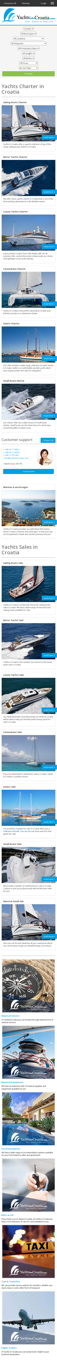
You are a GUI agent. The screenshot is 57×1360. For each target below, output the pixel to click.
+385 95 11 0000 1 (11, 449)
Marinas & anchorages (15, 487)
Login (43, 3)
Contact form (29, 471)
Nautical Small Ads (13, 901)
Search (28, 73)
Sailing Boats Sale (13, 562)
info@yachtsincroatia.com (15, 458)
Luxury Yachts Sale (13, 674)
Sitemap (25, 3)
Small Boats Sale (12, 843)
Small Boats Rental (13, 380)
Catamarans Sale (12, 732)
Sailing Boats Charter (15, 102)
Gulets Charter (11, 323)
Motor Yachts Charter (15, 156)
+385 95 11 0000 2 (11, 452)
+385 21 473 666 (11, 455)
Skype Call (48, 440)
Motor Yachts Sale (13, 620)
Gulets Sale (9, 786)
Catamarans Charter (14, 268)
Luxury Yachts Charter (15, 211)
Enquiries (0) (9, 3)
